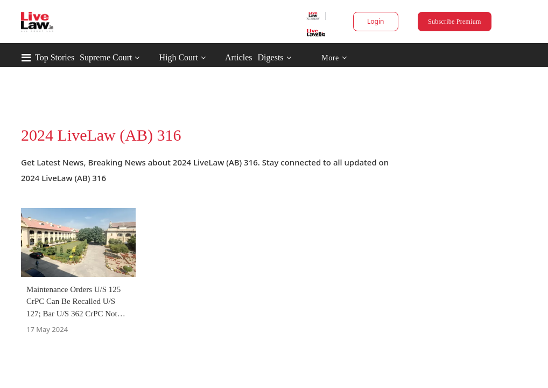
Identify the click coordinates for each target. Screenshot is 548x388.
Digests (271, 57)
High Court (178, 57)
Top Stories (54, 57)
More (334, 58)
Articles (238, 57)
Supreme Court (106, 57)
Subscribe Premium (454, 21)
